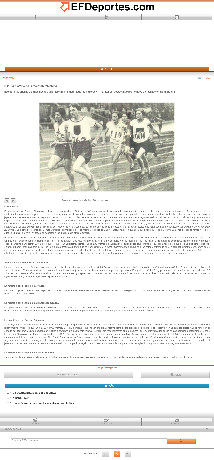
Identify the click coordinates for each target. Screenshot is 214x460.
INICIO (176, 374)
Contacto (176, 421)
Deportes (107, 68)
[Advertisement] (107, 43)
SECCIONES (12, 428)
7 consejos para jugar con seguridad (34, 393)
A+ (128, 454)
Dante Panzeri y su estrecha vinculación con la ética (44, 403)
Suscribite (106, 421)
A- (105, 453)
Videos (35, 421)
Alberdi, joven (21, 398)
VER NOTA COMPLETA (68, 374)
